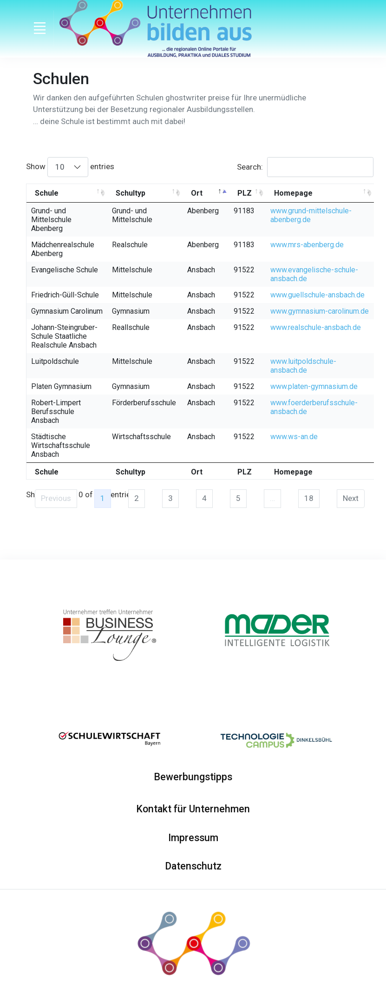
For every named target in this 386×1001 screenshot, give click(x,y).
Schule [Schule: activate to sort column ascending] (47, 193)
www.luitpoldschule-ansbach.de (303, 366)
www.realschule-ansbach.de (315, 327)
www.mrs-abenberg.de (307, 244)
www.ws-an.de (294, 436)
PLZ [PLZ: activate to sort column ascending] (244, 193)
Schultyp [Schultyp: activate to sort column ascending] (130, 193)
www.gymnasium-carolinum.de (319, 311)
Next (351, 498)
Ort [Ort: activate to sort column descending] (197, 193)
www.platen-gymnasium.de (314, 386)
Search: (305, 167)
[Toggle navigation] (40, 28)
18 (309, 498)
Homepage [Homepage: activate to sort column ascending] (293, 193)
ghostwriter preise (197, 97)
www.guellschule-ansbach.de (317, 294)
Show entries (70, 167)
